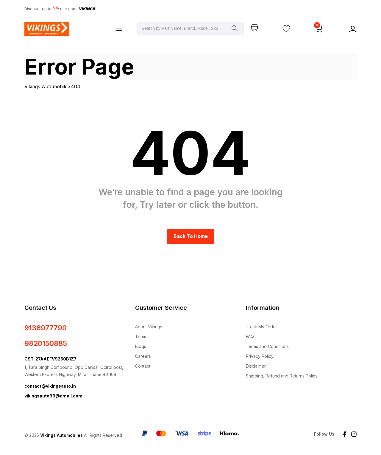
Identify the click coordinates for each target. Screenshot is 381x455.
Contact (142, 366)
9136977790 (45, 328)
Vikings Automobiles (61, 435)
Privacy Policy (260, 356)
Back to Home (191, 236)
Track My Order (261, 326)
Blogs (140, 346)
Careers (143, 356)
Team (140, 336)
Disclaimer (256, 366)
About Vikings (148, 326)
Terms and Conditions (267, 346)
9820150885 (45, 343)
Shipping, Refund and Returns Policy (282, 375)
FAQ (250, 336)
